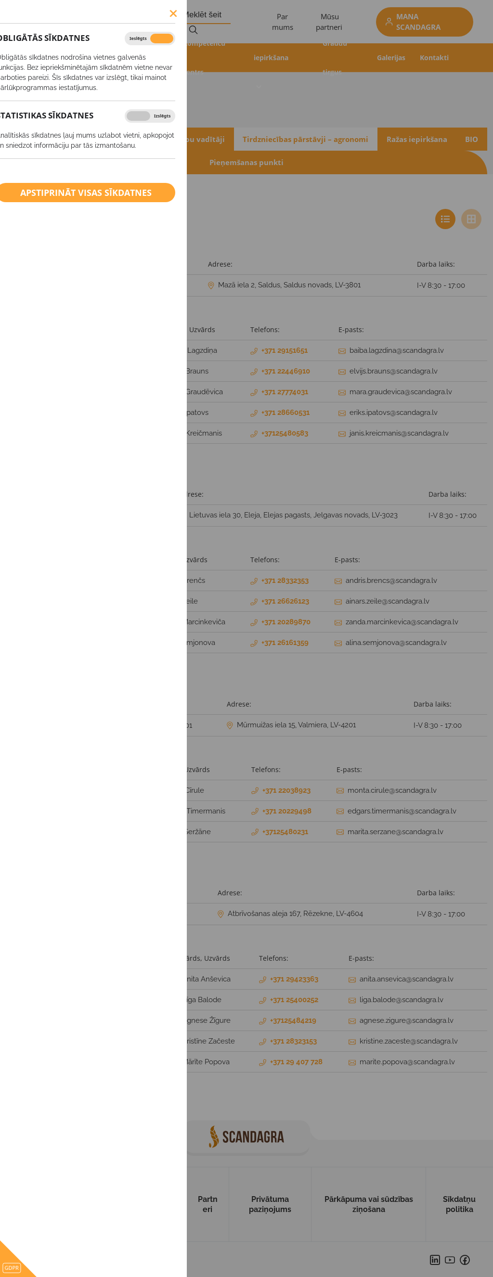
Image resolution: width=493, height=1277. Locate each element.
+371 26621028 (138, 515)
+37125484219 (293, 1020)
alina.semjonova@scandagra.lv (396, 642)
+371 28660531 (285, 412)
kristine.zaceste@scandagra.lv (409, 1041)
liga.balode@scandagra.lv (401, 999)
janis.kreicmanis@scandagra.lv (399, 433)
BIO (471, 139)
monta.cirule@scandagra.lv (392, 790)
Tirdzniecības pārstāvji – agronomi (305, 139)
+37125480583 (284, 433)
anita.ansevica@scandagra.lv (407, 979)
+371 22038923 (286, 790)
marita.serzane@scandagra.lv (395, 831)
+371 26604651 (154, 285)
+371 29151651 (284, 350)
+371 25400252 (294, 999)
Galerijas (391, 57)
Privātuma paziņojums (270, 1204)
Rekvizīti (31, 139)
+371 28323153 (293, 1041)
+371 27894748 (163, 914)
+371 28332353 (285, 580)
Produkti (154, 57)
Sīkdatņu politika (459, 1204)
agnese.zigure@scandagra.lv (407, 1020)
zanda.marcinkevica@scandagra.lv (402, 622)
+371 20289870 (286, 622)
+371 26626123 (285, 601)
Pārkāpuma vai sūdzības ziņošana (368, 1204)
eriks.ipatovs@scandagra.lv (394, 412)
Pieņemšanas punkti (246, 162)
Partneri (208, 1204)
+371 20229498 (286, 811)
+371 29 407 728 (296, 1062)
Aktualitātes (66, 57)
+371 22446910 (285, 371)
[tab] (445, 219)
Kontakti (434, 57)
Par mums (75, 1204)
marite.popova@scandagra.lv (407, 1062)
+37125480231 (285, 831)
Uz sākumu (25, 1204)
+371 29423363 (294, 979)
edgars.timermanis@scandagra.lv (402, 811)
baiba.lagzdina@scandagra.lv (397, 350)
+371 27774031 (284, 391)
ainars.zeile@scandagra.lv (387, 601)
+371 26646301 (168, 725)
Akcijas (113, 57)
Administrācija (91, 139)
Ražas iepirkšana (271, 43)
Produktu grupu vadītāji (181, 139)
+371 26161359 (285, 642)
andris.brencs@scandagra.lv (391, 580)
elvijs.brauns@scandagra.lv (394, 371)
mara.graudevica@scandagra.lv (401, 391)
